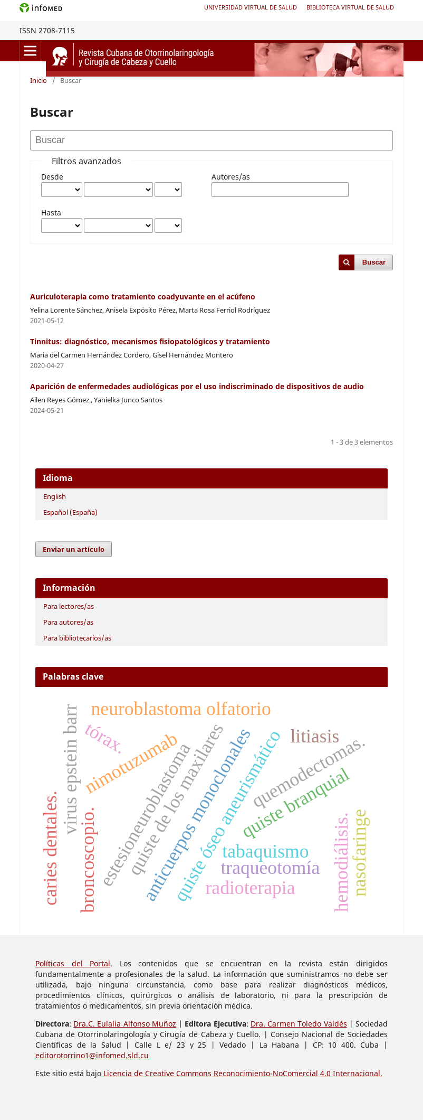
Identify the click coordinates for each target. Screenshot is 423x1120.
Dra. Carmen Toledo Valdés (299, 1024)
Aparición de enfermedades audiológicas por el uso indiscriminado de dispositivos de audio (197, 386)
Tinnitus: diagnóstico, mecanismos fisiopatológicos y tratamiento (150, 341)
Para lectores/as (68, 606)
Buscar (374, 262)
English (54, 496)
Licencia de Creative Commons (158, 1073)
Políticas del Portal (72, 963)
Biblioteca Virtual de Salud (350, 7)
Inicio (38, 80)
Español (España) (70, 512)
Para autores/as (68, 622)
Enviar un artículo (73, 549)
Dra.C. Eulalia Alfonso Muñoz (124, 1024)
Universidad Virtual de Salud (250, 7)
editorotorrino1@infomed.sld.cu (92, 1055)
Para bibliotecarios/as (77, 638)
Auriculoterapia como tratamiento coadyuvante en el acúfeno (142, 296)
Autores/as (230, 177)
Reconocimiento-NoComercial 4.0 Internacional (297, 1073)
